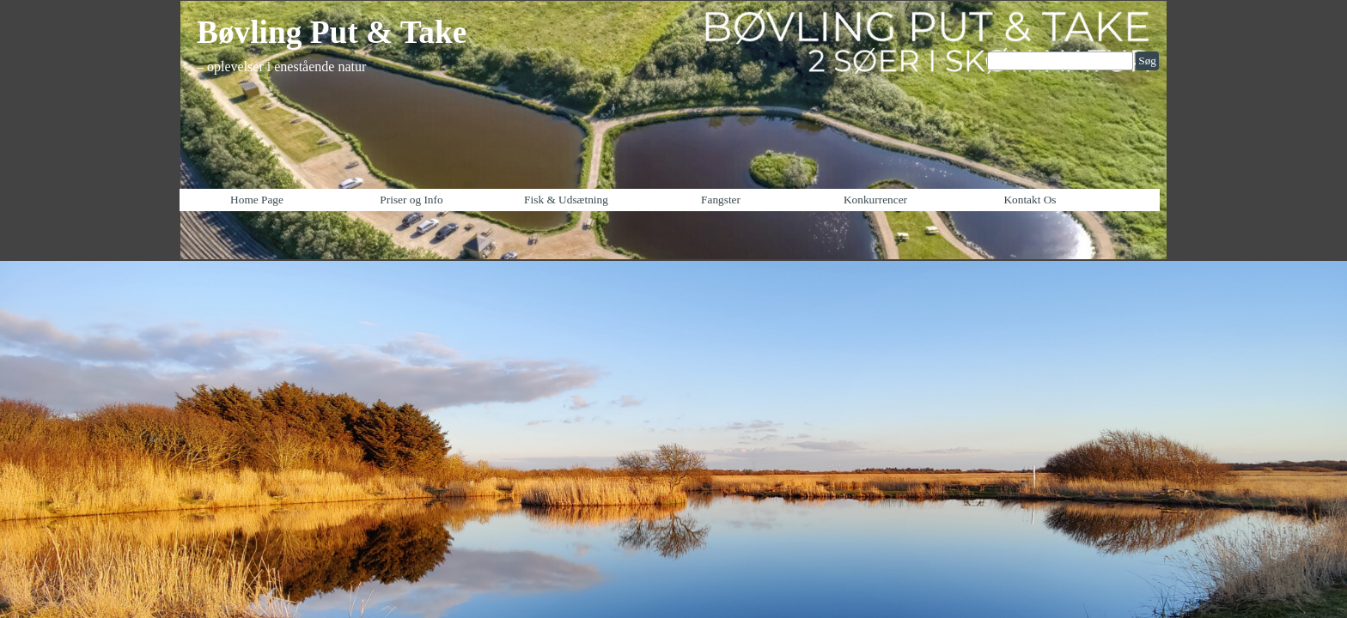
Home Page (256, 199)
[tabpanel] (364, 43)
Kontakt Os (1029, 199)
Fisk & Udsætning (566, 199)
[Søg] (1060, 61)
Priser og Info (411, 199)
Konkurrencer (875, 199)
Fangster (721, 199)
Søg (1147, 60)
